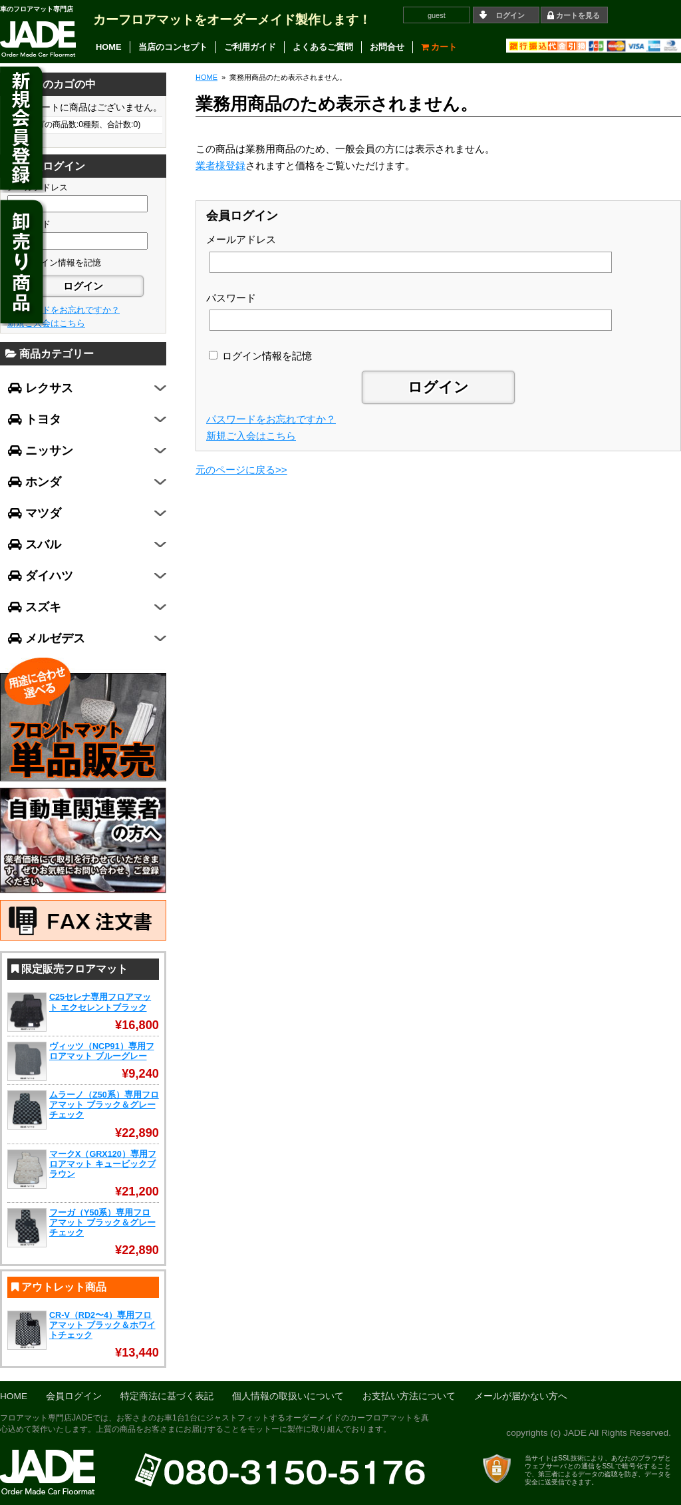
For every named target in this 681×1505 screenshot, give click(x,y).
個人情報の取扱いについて (288, 1396)
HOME (109, 47)
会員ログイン (74, 1396)
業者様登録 (220, 165)
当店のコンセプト (172, 47)
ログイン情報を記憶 (260, 355)
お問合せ (387, 47)
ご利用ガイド (250, 47)
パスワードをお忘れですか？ (271, 419)
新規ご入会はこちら (251, 435)
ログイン (510, 15)
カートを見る (578, 15)
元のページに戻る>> (241, 469)
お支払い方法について (409, 1396)
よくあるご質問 (323, 47)
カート (439, 47)
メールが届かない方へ (520, 1396)
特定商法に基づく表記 (166, 1396)
